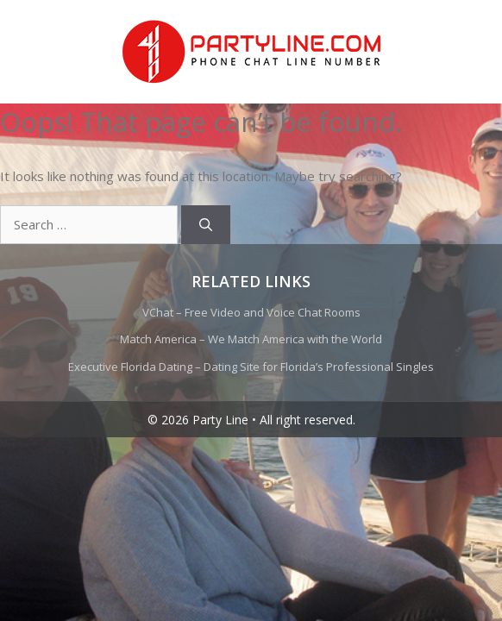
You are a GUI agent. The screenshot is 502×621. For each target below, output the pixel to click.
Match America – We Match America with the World (251, 339)
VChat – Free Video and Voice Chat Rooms (251, 312)
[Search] (205, 224)
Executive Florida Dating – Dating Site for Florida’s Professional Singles (251, 366)
